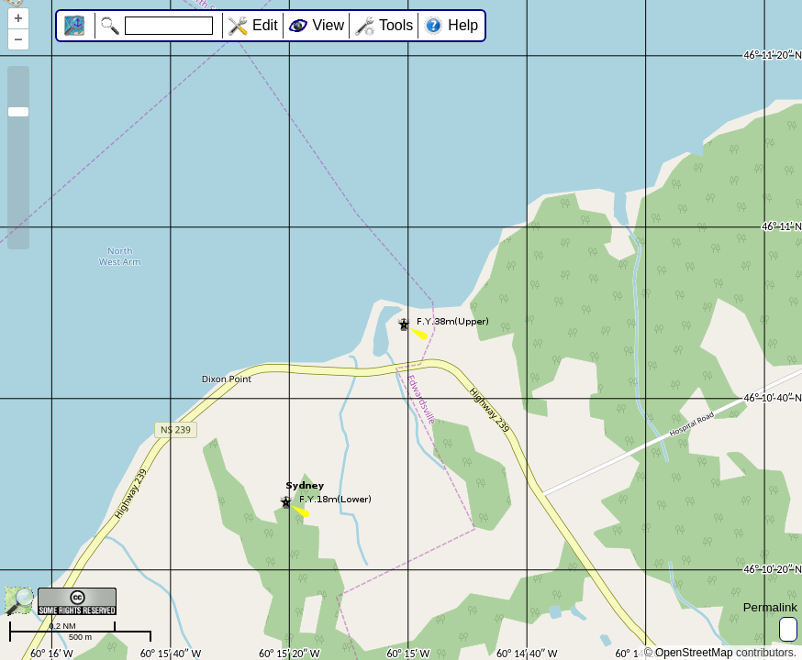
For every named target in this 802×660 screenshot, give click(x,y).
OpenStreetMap (694, 652)
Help (463, 25)
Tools (396, 25)
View (328, 25)
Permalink (770, 607)
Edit (265, 25)
